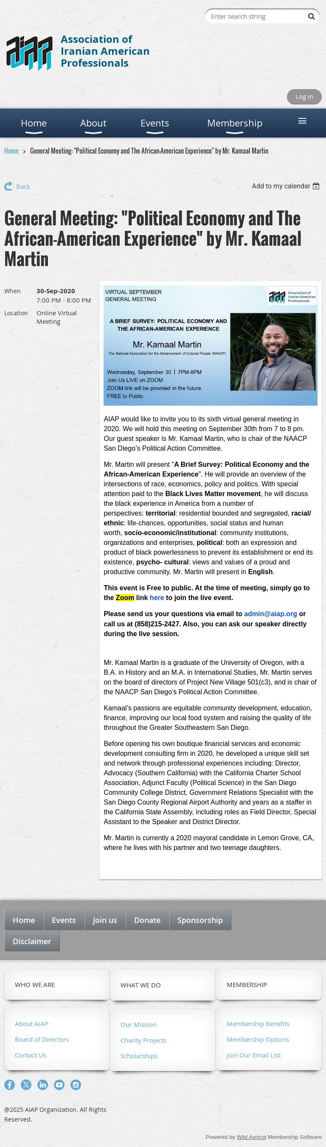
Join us (105, 920)
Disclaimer (32, 941)
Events (64, 920)
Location (16, 313)
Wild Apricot (251, 1137)
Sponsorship (200, 920)
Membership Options (258, 1039)
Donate (147, 920)
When (12, 291)
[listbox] (287, 186)
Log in (304, 96)
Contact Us (30, 1055)
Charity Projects (143, 1040)
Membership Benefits (258, 1023)
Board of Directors (42, 1039)
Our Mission (139, 1024)
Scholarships (139, 1056)
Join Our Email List (254, 1055)
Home (11, 150)
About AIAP (31, 1023)
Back (23, 186)
